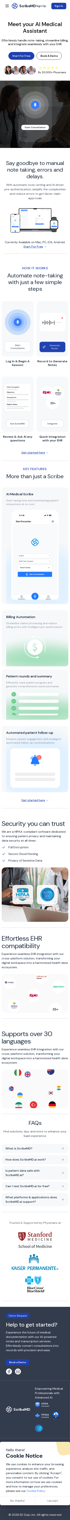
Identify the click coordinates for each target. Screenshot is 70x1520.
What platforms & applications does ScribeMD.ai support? (34, 1201)
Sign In (59, 6)
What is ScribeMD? (34, 1150)
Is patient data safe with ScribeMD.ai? (34, 1174)
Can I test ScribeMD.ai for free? (34, 1188)
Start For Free (21, 56)
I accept (52, 1501)
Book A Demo (49, 56)
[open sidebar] (7, 6)
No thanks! (17, 1501)
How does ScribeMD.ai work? (34, 1161)
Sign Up (41, 6)
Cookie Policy (36, 1491)
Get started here (33, 454)
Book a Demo (17, 1362)
